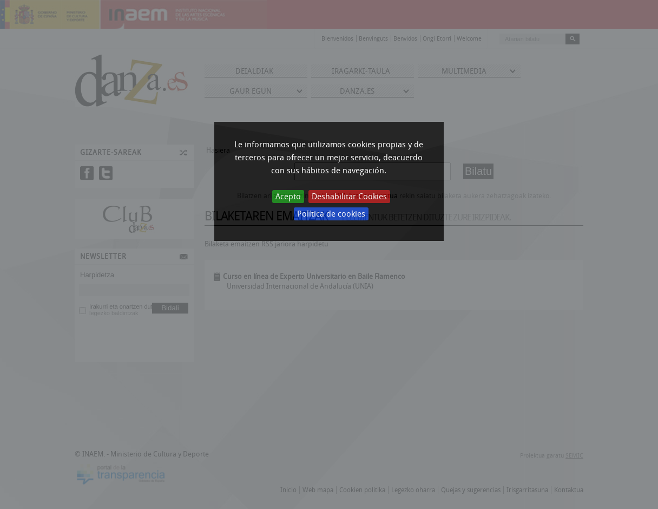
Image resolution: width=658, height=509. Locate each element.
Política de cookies (331, 214)
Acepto (288, 196)
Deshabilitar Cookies (349, 196)
